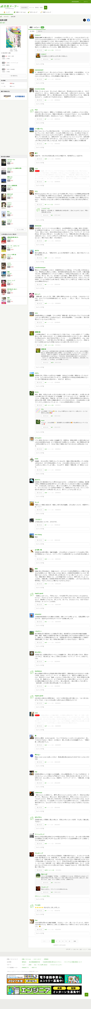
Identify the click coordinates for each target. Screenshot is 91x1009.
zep (36, 771)
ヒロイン (9, 203)
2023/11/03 (57, 284)
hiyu (36, 109)
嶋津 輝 (9, 256)
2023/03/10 (58, 492)
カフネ (9, 263)
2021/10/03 (58, 843)
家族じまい (10, 177)
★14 (46, 745)
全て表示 (32, 31)
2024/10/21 (57, 143)
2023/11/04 (58, 257)
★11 (46, 509)
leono (37, 392)
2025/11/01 (58, 79)
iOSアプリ (34, 967)
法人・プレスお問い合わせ (40, 964)
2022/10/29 (58, 621)
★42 (46, 929)
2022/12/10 (58, 559)
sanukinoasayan (40, 267)
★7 (45, 119)
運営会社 (24, 962)
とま (36, 168)
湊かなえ (9, 299)
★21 (46, 345)
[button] (45, 7)
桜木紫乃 (9, 204)
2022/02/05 (58, 745)
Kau (36, 920)
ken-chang (38, 534)
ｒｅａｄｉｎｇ (45, 208)
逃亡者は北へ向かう (12, 289)
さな (36, 191)
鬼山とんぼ (44, 874)
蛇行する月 (10, 194)
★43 (46, 303)
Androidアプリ (25, 967)
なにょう (37, 294)
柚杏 (36, 568)
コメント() (50, 50)
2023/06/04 (57, 382)
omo (36, 713)
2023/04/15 (58, 470)
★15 (46, 642)
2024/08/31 (58, 158)
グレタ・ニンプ (11, 280)
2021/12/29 (57, 762)
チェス (37, 502)
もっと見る (20, 229)
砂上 (8, 211)
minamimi (38, 614)
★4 (45, 100)
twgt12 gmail (39, 593)
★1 (52, 215)
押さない (37, 754)
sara (36, 313)
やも (42, 409)
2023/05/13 (58, 405)
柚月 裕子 (9, 290)
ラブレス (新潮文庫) (12, 185)
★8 (52, 59)
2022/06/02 (57, 686)
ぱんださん (38, 817)
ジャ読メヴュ (39, 128)
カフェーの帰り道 (11, 254)
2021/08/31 (58, 870)
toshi (36, 458)
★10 (46, 559)
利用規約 (46, 959)
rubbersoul (38, 792)
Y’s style (37, 905)
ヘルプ (23, 964)
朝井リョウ (9, 247)
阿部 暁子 (9, 264)
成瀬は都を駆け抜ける (12, 237)
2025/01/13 (57, 119)
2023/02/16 (58, 509)
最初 (44, 941)
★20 (46, 159)
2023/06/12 (58, 345)
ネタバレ (40, 31)
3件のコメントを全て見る (42, 896)
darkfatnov (38, 671)
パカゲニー (38, 631)
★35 (46, 405)
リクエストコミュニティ (56, 964)
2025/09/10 (57, 100)
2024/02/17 (57, 204)
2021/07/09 (58, 929)
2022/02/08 (58, 726)
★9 (45, 322)
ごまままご (38, 519)
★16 (46, 470)
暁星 (8, 297)
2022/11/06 (58, 604)
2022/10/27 (58, 642)
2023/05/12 (58, 449)
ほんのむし (38, 652)
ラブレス (9, 220)
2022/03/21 (58, 703)
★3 (45, 540)
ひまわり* (38, 35)
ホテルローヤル (11, 159)
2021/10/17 (57, 824)
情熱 (8, 272)
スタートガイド (37, 959)
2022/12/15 (57, 540)
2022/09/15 (57, 661)
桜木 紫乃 (6, 16)
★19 (52, 362)
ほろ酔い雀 (38, 550)
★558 (46, 870)
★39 (46, 492)
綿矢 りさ (9, 282)
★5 (45, 143)
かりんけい (38, 438)
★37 (46, 79)
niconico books (40, 89)
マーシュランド (39, 834)
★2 (52, 416)
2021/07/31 (57, 910)
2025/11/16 (58, 50)
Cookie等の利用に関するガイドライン (52, 962)
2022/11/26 (58, 583)
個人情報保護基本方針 (34, 962)
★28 (46, 50)
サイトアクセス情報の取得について (73, 962)
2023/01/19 (57, 524)
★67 (46, 241)
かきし (37, 373)
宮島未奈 (9, 238)
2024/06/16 (57, 181)
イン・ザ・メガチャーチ (13, 246)
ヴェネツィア (39, 853)
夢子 (36, 153)
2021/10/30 (57, 783)
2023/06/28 (57, 322)
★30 (46, 258)
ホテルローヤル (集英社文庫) (14, 168)
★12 (46, 449)
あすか (37, 250)
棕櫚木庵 (37, 332)
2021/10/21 (57, 807)
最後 (75, 941)
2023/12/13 (58, 240)
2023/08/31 (58, 303)
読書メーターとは (26, 959)
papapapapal (39, 70)
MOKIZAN (38, 226)
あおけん (37, 479)
